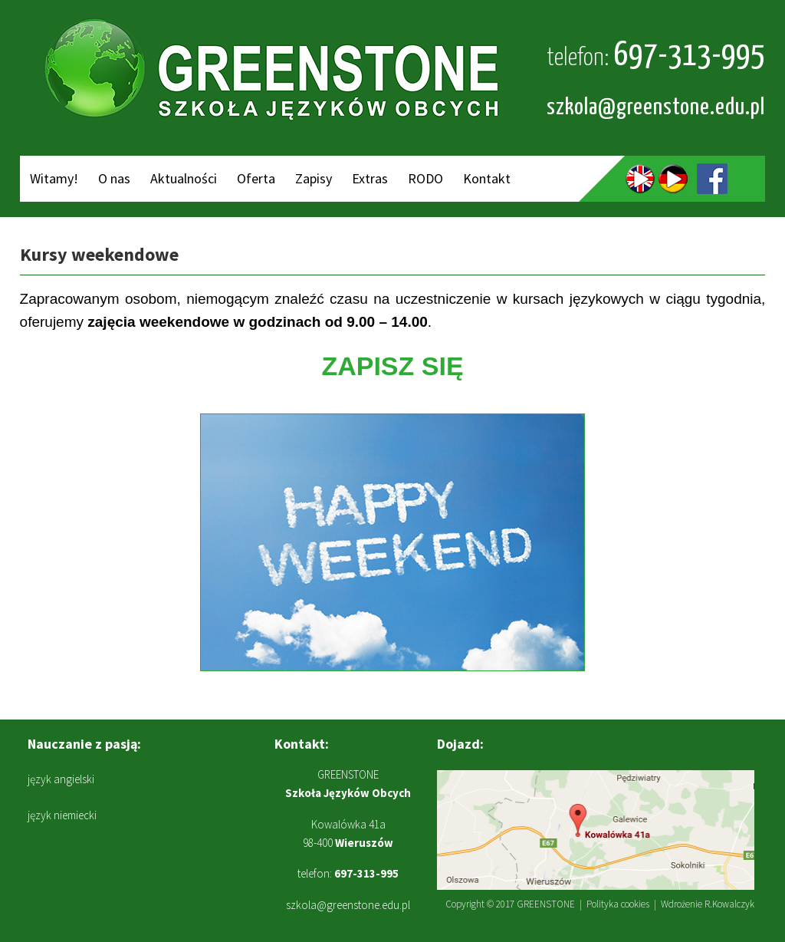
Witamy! (54, 178)
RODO (425, 178)
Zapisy (313, 178)
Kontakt (487, 178)
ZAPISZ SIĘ (392, 365)
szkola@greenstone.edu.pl (656, 107)
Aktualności (183, 178)
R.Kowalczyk (729, 904)
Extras (370, 178)
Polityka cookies (617, 904)
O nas (114, 178)
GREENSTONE (546, 904)
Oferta (256, 178)
